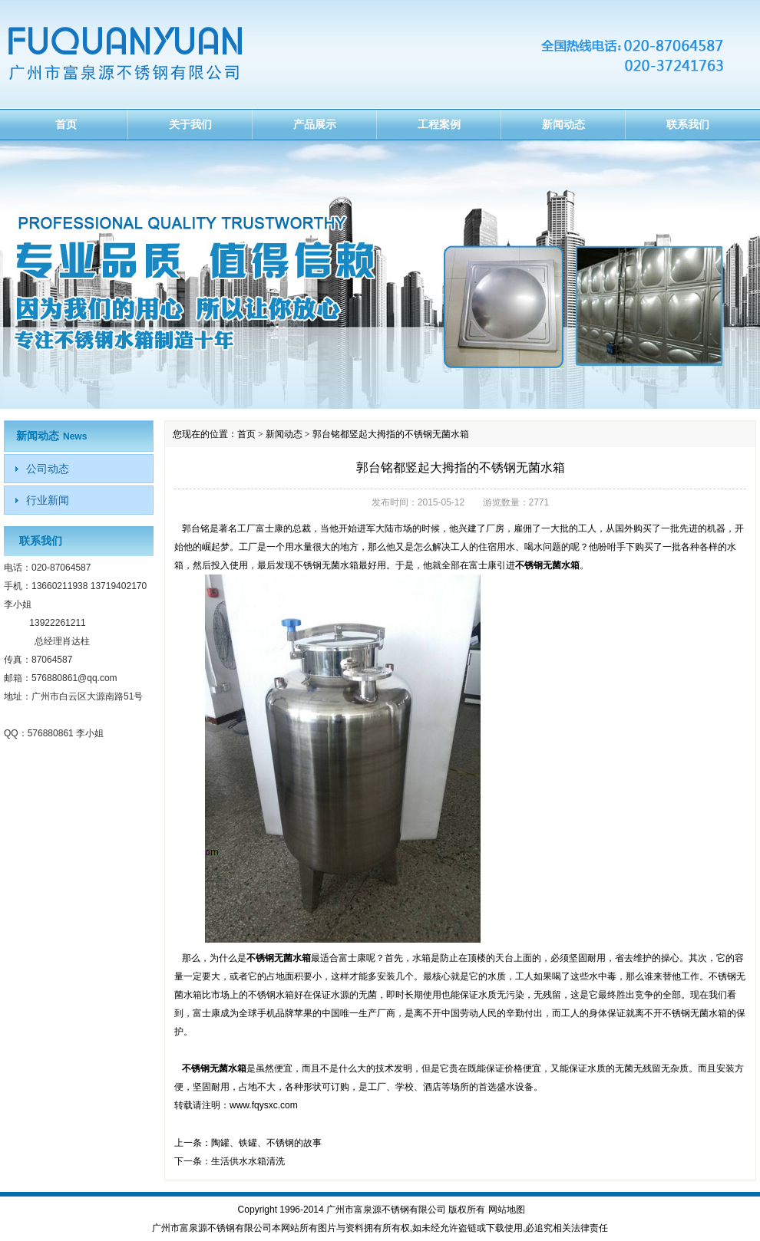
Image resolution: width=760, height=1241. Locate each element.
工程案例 (439, 124)
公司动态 (47, 468)
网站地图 (506, 1209)
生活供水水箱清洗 (248, 1161)
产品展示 (314, 124)
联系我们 (687, 124)
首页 (66, 124)
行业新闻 (47, 500)
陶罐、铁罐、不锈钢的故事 (266, 1142)
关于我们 (190, 124)
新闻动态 (563, 124)
